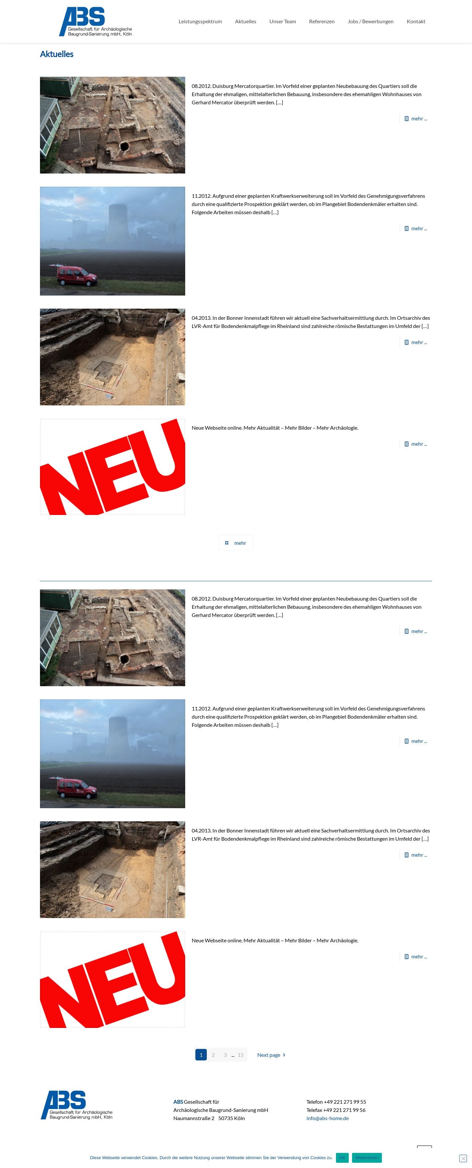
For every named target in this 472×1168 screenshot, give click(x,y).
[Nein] (463, 1158)
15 (241, 1055)
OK (342, 1157)
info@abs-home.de (327, 1118)
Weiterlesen (367, 1157)
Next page (272, 1055)
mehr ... (419, 118)
